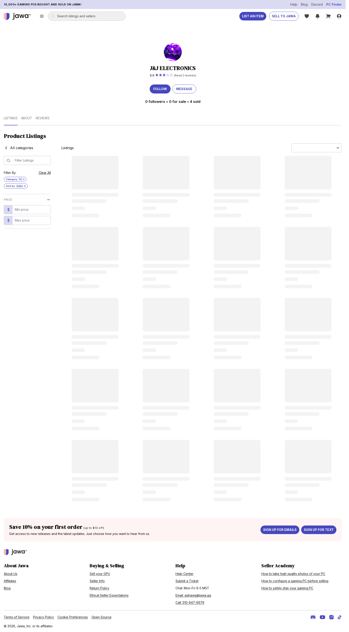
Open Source (101, 617)
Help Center (184, 574)
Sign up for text (319, 530)
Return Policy (99, 588)
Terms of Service (16, 617)
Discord (317, 4)
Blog (304, 4)
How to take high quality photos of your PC (293, 574)
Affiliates (10, 581)
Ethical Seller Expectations (109, 595)
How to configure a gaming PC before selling (294, 581)
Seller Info (97, 581)
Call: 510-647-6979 (190, 602)
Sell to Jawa (284, 16)
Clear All (45, 173)
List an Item (253, 16)
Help (293, 4)
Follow (160, 89)
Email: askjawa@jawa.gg (193, 595)
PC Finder (334, 4)
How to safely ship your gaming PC (287, 588)
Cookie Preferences (73, 617)
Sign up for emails (280, 530)
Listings (11, 118)
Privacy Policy (43, 617)
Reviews (42, 118)
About (26, 118)
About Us (10, 574)
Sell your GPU (100, 574)
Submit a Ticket (187, 581)
